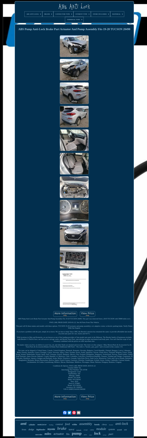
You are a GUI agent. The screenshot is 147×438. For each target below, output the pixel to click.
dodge (31, 429)
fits (67, 434)
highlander (40, 429)
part (111, 434)
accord (119, 430)
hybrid (71, 429)
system (111, 429)
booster (111, 425)
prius (85, 434)
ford (67, 424)
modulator (42, 425)
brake (61, 428)
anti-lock (121, 424)
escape (86, 430)
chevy (104, 424)
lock (97, 433)
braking (51, 425)
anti (23, 424)
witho (74, 424)
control (59, 424)
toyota (51, 429)
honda (96, 424)
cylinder (32, 425)
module (101, 429)
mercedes (38, 434)
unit (125, 430)
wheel (90, 435)
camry (92, 430)
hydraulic (78, 430)
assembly (85, 424)
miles (48, 433)
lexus (24, 429)
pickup (104, 435)
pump (77, 433)
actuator (59, 433)
